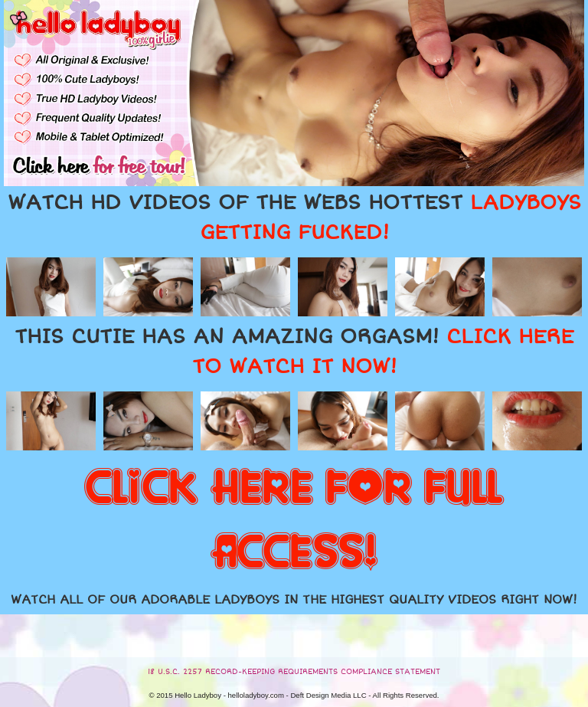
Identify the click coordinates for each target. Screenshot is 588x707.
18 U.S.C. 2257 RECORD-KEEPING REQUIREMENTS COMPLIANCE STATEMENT (294, 671)
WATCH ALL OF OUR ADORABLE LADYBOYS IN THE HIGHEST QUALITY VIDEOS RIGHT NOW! (294, 599)
